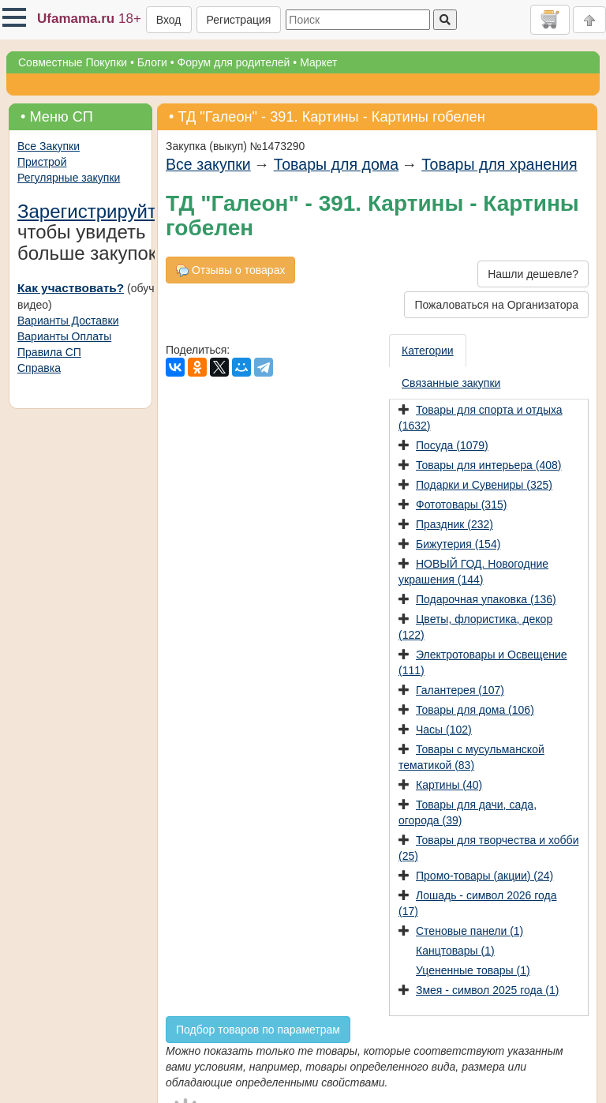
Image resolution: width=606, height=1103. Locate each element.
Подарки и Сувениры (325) (484, 484)
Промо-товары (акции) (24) (484, 875)
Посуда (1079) (452, 445)
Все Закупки (48, 146)
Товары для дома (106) (475, 709)
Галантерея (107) (460, 690)
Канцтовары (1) (455, 950)
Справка (39, 368)
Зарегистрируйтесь (101, 211)
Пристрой (41, 162)
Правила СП (49, 352)
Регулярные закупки (68, 177)
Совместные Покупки (72, 62)
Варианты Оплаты (64, 336)
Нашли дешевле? (533, 274)
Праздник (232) (454, 524)
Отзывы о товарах (230, 270)
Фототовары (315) (461, 504)
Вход (168, 19)
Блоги (152, 62)
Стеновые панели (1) (469, 931)
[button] (14, 17)
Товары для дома (336, 164)
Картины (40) (449, 784)
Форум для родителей (234, 62)
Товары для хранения (499, 164)
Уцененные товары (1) (473, 970)
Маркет (318, 62)
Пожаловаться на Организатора (496, 304)
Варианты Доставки (67, 320)
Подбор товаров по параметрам (258, 1029)
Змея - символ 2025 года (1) (487, 990)
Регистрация (239, 19)
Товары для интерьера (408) (488, 465)
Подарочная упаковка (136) (486, 599)
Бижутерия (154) (458, 544)
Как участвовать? (70, 288)
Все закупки (208, 164)
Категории (428, 350)
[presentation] (428, 350)
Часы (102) (444, 729)
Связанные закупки (451, 383)
